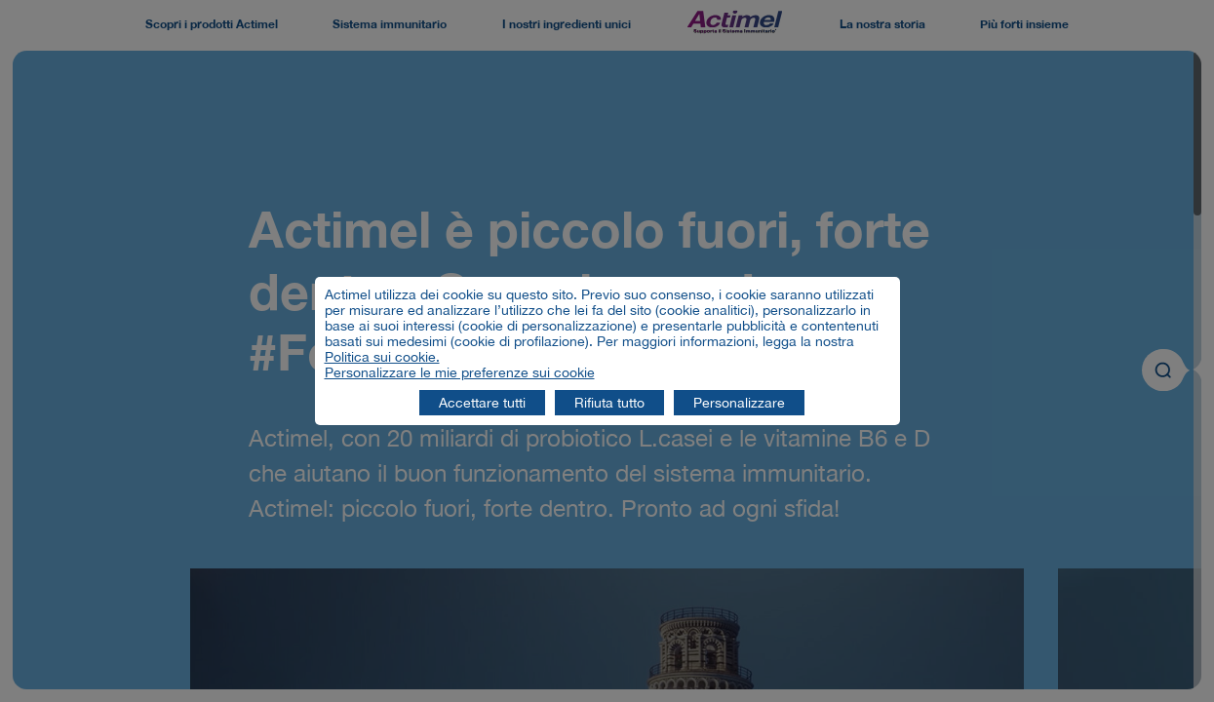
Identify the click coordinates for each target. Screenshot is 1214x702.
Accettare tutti (482, 402)
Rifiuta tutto (609, 402)
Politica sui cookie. (382, 357)
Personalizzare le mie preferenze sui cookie (460, 372)
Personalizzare (739, 402)
